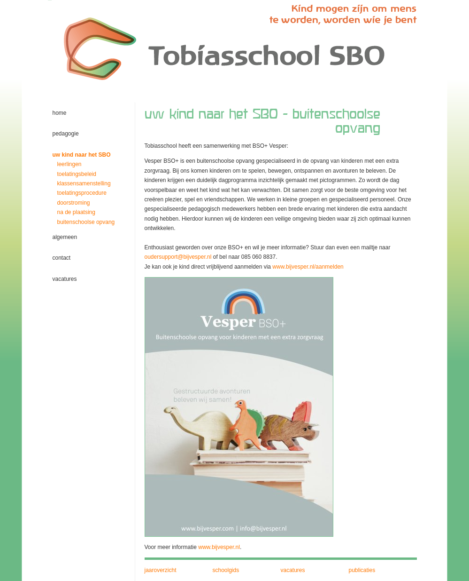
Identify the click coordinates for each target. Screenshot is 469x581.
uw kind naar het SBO (82, 154)
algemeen (65, 237)
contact (62, 258)
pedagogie (66, 133)
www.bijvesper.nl (219, 547)
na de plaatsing (76, 212)
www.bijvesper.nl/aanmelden (307, 266)
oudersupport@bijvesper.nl (178, 257)
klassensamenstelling (84, 183)
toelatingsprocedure (82, 193)
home (60, 113)
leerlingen (69, 164)
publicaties (362, 570)
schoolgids (226, 570)
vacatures (65, 279)
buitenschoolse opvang (86, 222)
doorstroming (73, 202)
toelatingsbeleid (76, 174)
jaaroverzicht (161, 570)
